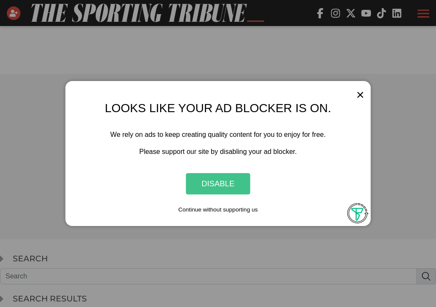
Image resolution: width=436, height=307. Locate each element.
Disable (218, 183)
